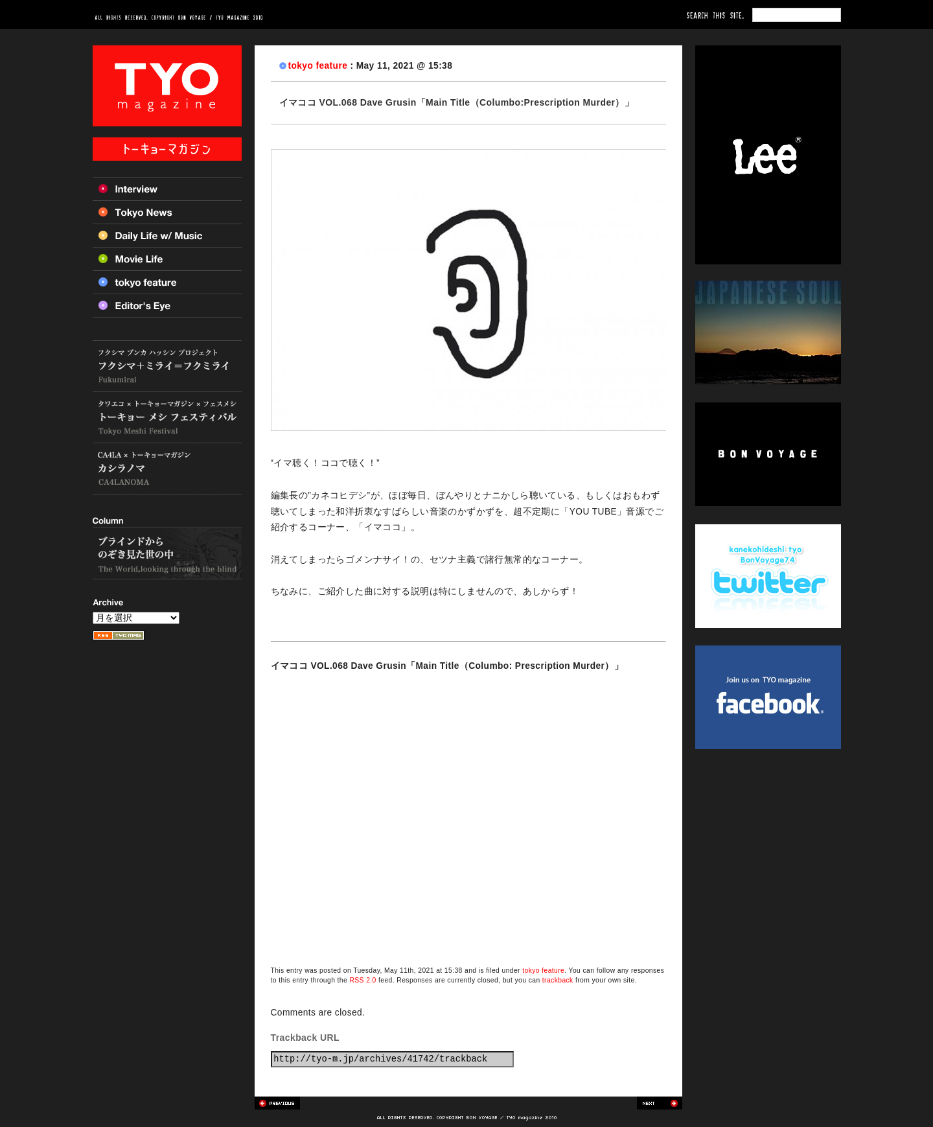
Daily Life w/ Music (167, 235)
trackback (557, 980)
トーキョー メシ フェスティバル (167, 417)
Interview (167, 188)
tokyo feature (318, 66)
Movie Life (167, 258)
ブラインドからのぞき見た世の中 (167, 553)
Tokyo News (167, 212)
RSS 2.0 (362, 980)
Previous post (277, 1103)
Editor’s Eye (167, 306)
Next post (659, 1103)
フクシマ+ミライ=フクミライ (167, 366)
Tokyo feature (167, 282)
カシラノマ (167, 468)
